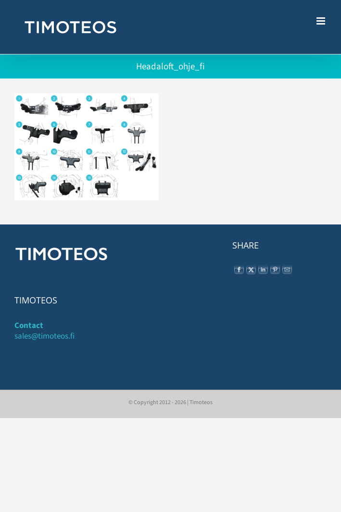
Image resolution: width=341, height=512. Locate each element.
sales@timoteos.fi (44, 336)
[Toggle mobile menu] (321, 21)
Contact (28, 325)
